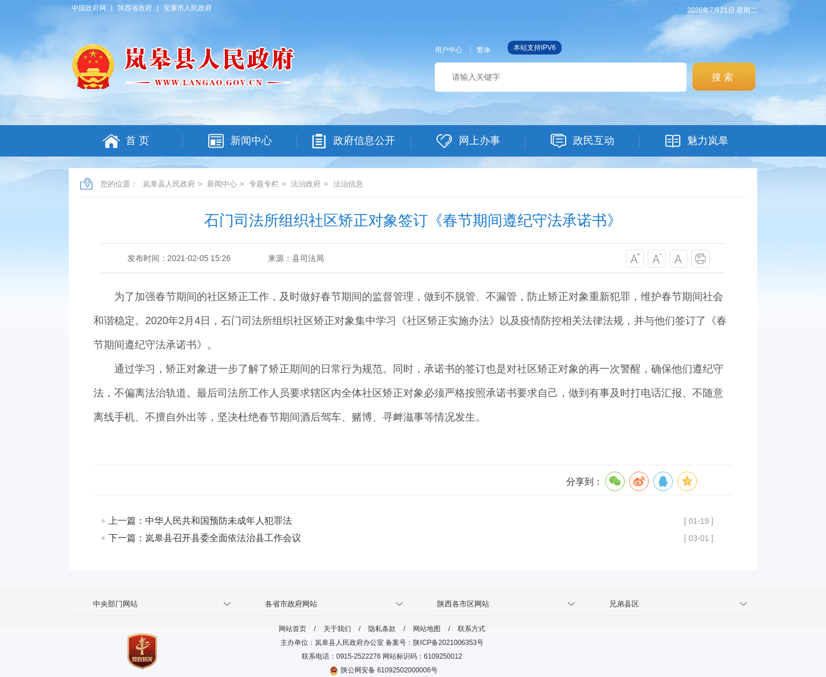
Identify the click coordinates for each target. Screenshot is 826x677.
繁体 (483, 50)
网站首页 (292, 629)
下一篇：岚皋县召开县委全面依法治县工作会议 (204, 538)
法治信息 (348, 184)
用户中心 (448, 50)
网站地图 (427, 629)
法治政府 (306, 184)
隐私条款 (382, 629)
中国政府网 (89, 8)
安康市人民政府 (187, 8)
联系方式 (471, 629)
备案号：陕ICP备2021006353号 (434, 643)
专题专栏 (264, 184)
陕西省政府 (135, 8)
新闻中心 (222, 184)
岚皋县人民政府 (169, 184)
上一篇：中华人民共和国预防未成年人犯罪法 (200, 521)
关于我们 (337, 629)
